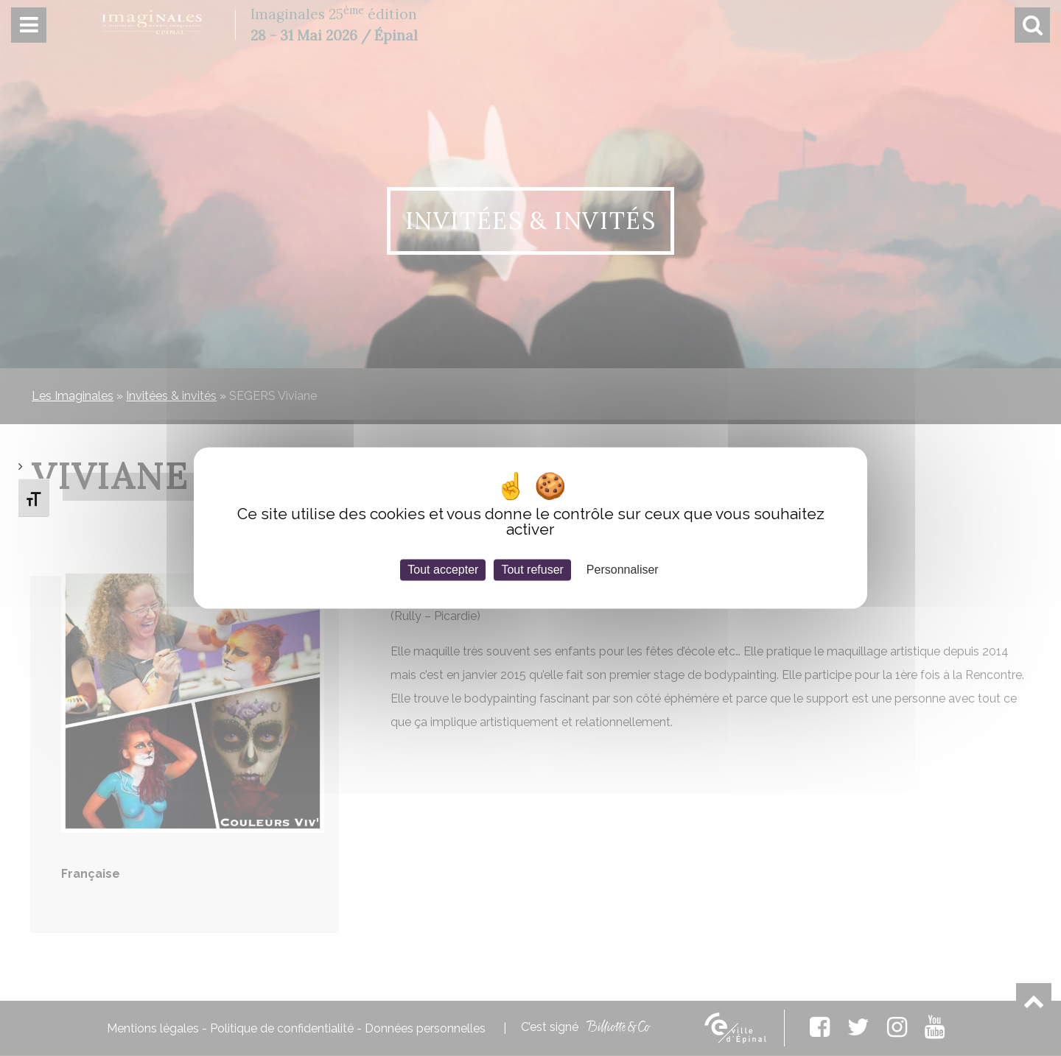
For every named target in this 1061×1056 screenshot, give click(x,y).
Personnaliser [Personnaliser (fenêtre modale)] (622, 569)
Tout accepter (442, 569)
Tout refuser (532, 569)
